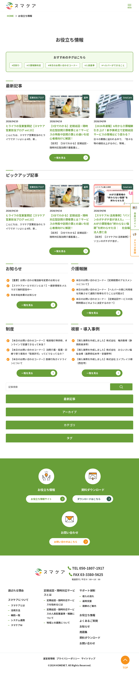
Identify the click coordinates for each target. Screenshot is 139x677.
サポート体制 (87, 598)
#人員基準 (93, 65)
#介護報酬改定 (35, 65)
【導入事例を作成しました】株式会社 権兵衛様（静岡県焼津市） (104, 350)
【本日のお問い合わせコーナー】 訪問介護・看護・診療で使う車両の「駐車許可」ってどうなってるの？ (39, 359)
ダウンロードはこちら (89, 506)
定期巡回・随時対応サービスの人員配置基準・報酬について (61, 621)
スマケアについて (18, 607)
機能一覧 (15, 623)
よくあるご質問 (88, 628)
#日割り (16, 65)
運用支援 (87, 609)
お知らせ (84, 634)
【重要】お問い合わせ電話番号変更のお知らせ (35, 288)
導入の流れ (88, 604)
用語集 (83, 640)
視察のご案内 (89, 613)
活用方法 (15, 618)
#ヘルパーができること (24, 73)
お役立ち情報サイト (41, 506)
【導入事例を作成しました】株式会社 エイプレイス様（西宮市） (104, 368)
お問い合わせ (87, 651)
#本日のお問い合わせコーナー (65, 65)
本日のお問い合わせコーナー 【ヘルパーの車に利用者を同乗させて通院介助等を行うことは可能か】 (104, 299)
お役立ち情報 (87, 623)
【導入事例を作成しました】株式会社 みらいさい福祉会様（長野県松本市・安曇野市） (104, 359)
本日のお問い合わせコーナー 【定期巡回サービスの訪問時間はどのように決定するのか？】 (104, 308)
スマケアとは (18, 613)
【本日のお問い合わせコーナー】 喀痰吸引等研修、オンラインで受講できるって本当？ (39, 350)
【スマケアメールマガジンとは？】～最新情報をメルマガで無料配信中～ (39, 295)
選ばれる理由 (16, 598)
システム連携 (18, 628)
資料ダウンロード (89, 645)
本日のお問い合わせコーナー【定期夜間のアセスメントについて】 (104, 290)
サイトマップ (91, 665)
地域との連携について (58, 630)
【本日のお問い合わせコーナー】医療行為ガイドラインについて (39, 368)
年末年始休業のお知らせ (23, 302)
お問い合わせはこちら (65, 549)
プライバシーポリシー (67, 665)
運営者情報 (45, 665)
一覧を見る (60, 165)
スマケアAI (16, 632)
